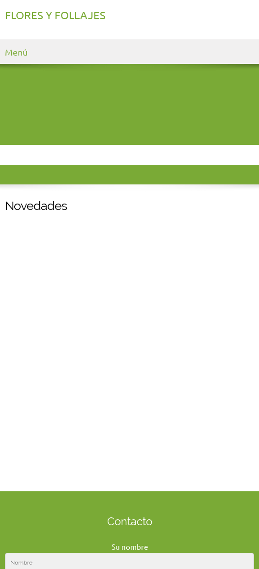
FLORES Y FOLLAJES (55, 15)
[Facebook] (159, 493)
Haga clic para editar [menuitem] (39, 539)
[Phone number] (100, 493)
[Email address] (120, 493)
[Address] (139, 493)
